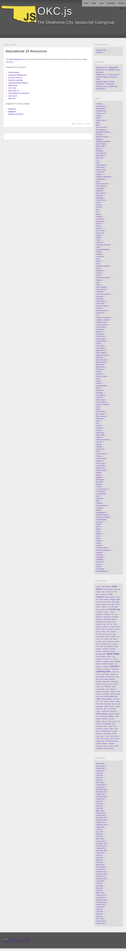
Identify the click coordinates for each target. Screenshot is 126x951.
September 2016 (101, 796)
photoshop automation (103, 550)
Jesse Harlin (100, 303)
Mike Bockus (100, 364)
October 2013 (100, 876)
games (98, 526)
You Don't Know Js (102, 489)
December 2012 (101, 900)
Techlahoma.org (14, 939)
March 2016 (100, 811)
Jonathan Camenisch (103, 317)
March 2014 (100, 864)
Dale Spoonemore (102, 184)
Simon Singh (100, 435)
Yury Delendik (100, 494)
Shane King (100, 433)
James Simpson (101, 289)
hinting (98, 529)
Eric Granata (100, 231)
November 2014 (101, 846)
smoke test (99, 562)
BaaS (98, 125)
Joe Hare (99, 308)
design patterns (101, 512)
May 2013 (99, 888)
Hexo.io (98, 268)
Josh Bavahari (101, 327)
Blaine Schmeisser (102, 137)
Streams (99, 444)
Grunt (98, 259)
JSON (98, 285)
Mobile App (99, 369)
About (94, 3)
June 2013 (99, 886)
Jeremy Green (101, 301)
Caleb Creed (100, 167)
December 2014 (101, 843)
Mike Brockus (100, 367)
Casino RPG (100, 172)
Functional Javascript (103, 245)
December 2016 (101, 789)
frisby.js (98, 524)
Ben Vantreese (101, 130)
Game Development (102, 249)
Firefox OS (99, 242)
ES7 (97, 212)
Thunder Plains (101, 458)
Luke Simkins (100, 348)
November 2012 (101, 902)
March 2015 (100, 839)
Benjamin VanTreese (103, 132)
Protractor (99, 397)
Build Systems (101, 155)
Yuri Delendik (100, 491)
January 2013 (100, 897)
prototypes (99, 555)
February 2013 (101, 895)
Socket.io (99, 437)
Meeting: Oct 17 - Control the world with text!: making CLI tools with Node (107, 77)
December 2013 (101, 872)
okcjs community (15, 59)
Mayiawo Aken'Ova (102, 355)
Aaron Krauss (100, 106)
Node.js (98, 381)
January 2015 (100, 841)
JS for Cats (12, 88)
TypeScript (99, 461)
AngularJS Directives (15, 114)
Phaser (98, 388)
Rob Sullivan (100, 414)
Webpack (99, 477)
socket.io (99, 564)
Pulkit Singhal (100, 400)
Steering (99, 442)
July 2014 (99, 855)
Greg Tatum (100, 256)
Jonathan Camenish (102, 320)
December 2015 (101, 818)
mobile (98, 543)
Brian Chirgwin (101, 144)
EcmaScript (100, 219)
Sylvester (99, 447)
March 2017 (100, 782)
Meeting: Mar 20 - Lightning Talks (107, 67)
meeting (98, 541)
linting (98, 538)
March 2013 (100, 893)
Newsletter (111, 3)
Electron (99, 224)
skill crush (11, 98)
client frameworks (102, 505)
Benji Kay (99, 134)
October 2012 (100, 904)
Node (98, 378)
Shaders (99, 430)
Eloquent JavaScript (15, 80)
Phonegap (99, 393)
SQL (97, 423)
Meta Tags (99, 357)
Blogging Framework (103, 141)
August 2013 (100, 881)
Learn (101, 3)
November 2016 (101, 792)
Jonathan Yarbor (101, 322)
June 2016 (99, 803)
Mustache (99, 374)
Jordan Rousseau (102, 325)
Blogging (99, 139)
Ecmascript (99, 221)
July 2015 (99, 829)
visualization (100, 569)
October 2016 (100, 794)
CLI (97, 160)
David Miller (100, 188)
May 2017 (99, 778)
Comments (78, 124)
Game (98, 247)
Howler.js (99, 273)
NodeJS (98, 383)
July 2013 (99, 883)
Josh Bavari (100, 329)
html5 (98, 531)
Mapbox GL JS (101, 350)
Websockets (100, 480)
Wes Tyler (99, 482)
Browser (99, 148)
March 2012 (100, 919)
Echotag (99, 216)
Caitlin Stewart (101, 165)
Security (99, 425)
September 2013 (101, 879)
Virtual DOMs (100, 465)
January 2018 (100, 766)
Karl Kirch (99, 332)
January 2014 (100, 869)
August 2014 (100, 853)
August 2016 (100, 799)
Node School (13, 85)
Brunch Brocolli (101, 153)
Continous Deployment (103, 177)
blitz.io (98, 501)
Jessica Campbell (102, 306)
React (98, 407)
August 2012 (100, 907)
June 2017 (99, 775)
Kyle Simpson (100, 339)
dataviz (98, 510)
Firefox (98, 240)
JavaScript (99, 292)
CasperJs (99, 174)
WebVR (98, 475)
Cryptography (100, 179)
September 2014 (101, 850)
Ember (98, 226)
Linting (98, 343)
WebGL (98, 472)
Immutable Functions (103, 277)
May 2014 (99, 860)
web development (102, 571)
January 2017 (100, 787)
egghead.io (12, 111)
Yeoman (99, 487)
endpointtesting (101, 519)
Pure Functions (101, 402)
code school (12, 96)
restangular (100, 557)
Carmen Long (100, 169)
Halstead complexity (102, 266)
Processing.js (100, 395)
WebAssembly (101, 470)
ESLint (98, 214)
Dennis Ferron (101, 200)
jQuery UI (99, 533)
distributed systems (102, 515)
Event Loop (100, 233)
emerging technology (103, 517)
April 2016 (99, 808)
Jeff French (100, 299)
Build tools (99, 158)
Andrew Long (100, 113)
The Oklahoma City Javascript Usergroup (76, 22)
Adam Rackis (100, 108)
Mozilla (98, 372)
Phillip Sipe (99, 390)
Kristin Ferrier (100, 336)
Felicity (98, 238)
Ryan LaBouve (101, 416)
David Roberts (101, 193)
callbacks (99, 503)
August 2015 (100, 827)
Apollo (98, 118)
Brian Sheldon (100, 146)
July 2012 (99, 909)
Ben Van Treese (101, 127)
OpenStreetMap (101, 386)
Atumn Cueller (101, 120)
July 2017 (99, 773)
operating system (101, 548)
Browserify (99, 151)
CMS (97, 162)
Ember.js (99, 228)
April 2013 (99, 890)
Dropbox (99, 205)
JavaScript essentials (103, 294)
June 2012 (99, 911)
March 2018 (100, 763)
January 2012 (100, 923)
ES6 (97, 209)
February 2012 (101, 921)
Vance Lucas (100, 463)
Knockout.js (100, 334)
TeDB (98, 451)
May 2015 (99, 834)
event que (99, 522)
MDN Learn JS (13, 91)
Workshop (99, 52)
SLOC (98, 421)
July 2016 (99, 801)
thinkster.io (12, 109)
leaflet (98, 536)
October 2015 (100, 822)
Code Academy (13, 72)
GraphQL (99, 254)
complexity (99, 508)
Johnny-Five (100, 313)
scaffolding (99, 559)
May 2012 (99, 914)
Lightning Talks (101, 50)
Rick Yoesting (100, 411)
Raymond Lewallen (102, 404)
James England (101, 287)
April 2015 (99, 836)
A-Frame (99, 104)
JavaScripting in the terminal (18, 93)
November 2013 (101, 874)
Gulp (97, 263)
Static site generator (102, 440)
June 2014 (99, 857)
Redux (98, 409)
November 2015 (101, 820)
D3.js (98, 181)
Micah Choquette (101, 360)
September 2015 (101, 825)
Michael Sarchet (101, 362)
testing (98, 566)
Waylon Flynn (100, 468)
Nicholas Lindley (101, 376)
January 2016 (100, 815)
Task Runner (100, 449)
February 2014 (101, 867)
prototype (99, 552)
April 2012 (99, 916)
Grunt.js (98, 261)
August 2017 (100, 771)
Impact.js (99, 280)
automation (99, 498)
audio (98, 496)
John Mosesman (101, 310)
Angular (98, 116)
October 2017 (100, 768)
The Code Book (101, 454)
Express (99, 235)
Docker (98, 202)
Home (86, 3)
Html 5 (98, 275)
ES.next (98, 207)
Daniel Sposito (101, 186)
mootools (99, 545)
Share (88, 124)
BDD (97, 123)
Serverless (99, 428)
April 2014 (99, 862)
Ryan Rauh (100, 418)
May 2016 (99, 806)
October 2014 (100, 848)
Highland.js (99, 270)
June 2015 (99, 832)
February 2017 (101, 785)
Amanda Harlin (101, 111)
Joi (97, 315)
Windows (99, 484)
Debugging (99, 198)
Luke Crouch (100, 346)
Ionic (97, 282)
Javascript (99, 296)
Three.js (99, 456)
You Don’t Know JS (15, 78)
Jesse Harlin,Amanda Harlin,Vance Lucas (16, 941)
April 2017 (99, 780)
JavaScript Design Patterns (18, 83)
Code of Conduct (25, 939)
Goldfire (98, 252)
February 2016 (101, 813)
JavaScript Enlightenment (17, 75)
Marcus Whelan (101, 353)
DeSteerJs (99, 195)
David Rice (99, 191)
